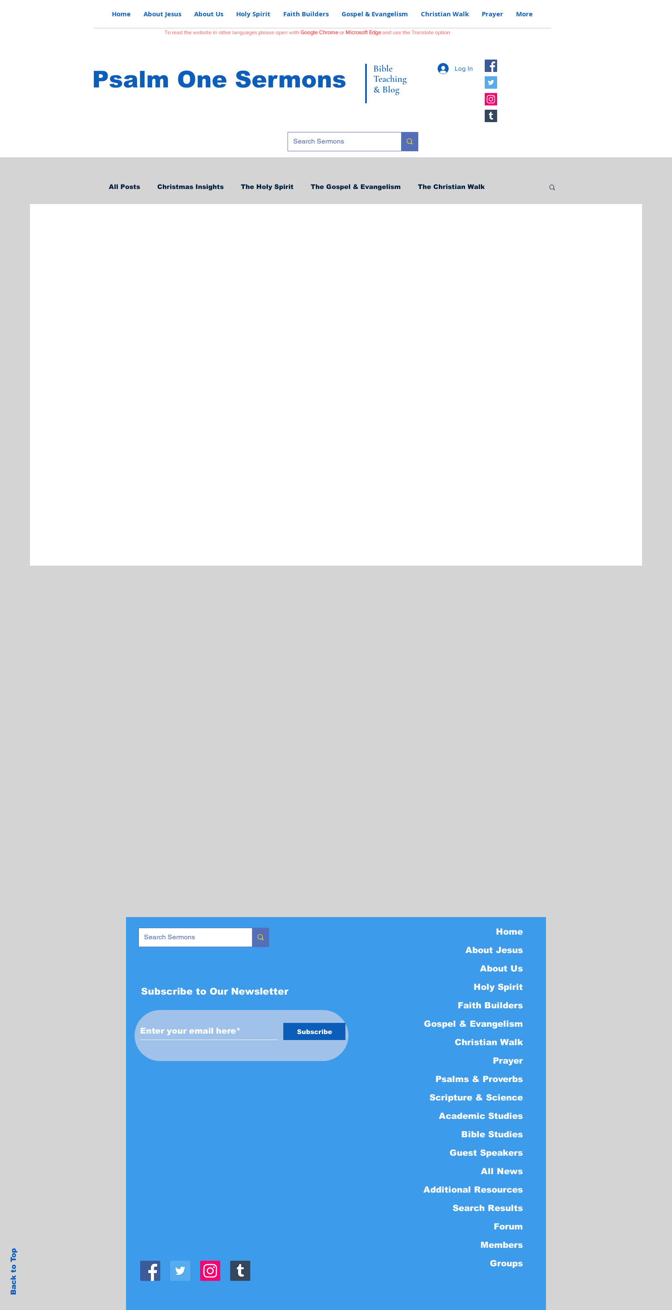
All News (502, 1171)
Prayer (508, 1060)
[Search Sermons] (338, 141)
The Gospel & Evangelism (356, 186)
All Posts (124, 186)
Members (501, 1245)
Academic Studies (481, 1116)
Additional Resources (473, 1189)
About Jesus (494, 950)
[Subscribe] (314, 1031)
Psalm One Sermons (219, 79)
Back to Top (13, 1271)
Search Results (488, 1208)
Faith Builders (490, 1005)
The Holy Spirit (267, 186)
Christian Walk (489, 1042)
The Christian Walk (451, 186)
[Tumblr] (491, 116)
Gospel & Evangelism (473, 1023)
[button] (552, 187)
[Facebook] (491, 66)
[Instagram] (491, 99)
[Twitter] (491, 82)
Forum (508, 1226)
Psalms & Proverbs (479, 1079)
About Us (501, 968)
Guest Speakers (486, 1152)
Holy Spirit (498, 987)
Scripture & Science (476, 1097)
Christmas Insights (190, 186)
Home (509, 931)
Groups (506, 1263)
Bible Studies (492, 1134)
